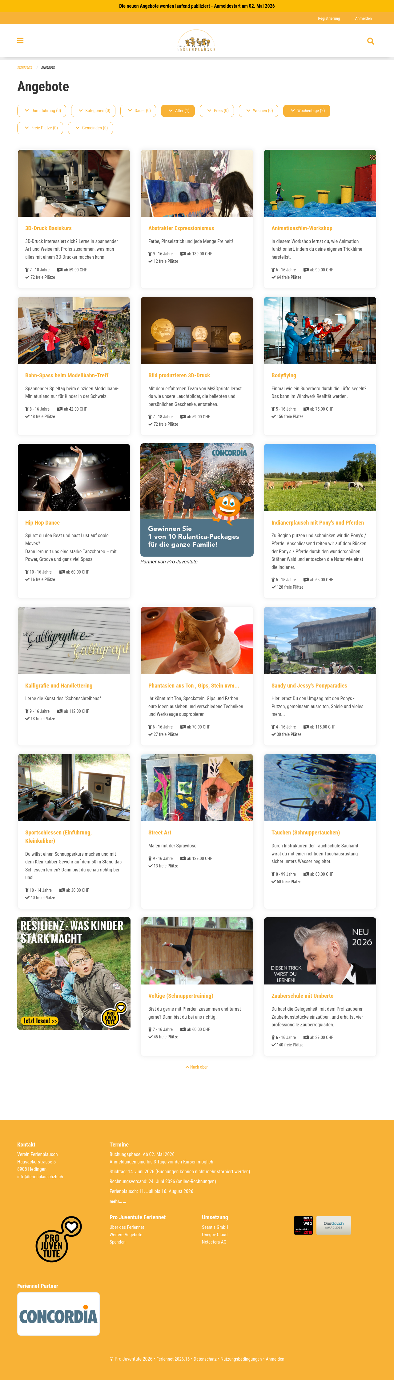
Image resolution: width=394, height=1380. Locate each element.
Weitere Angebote (127, 1234)
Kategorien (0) (94, 111)
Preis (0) (218, 111)
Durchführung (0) (43, 111)
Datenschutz (204, 1359)
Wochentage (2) (308, 111)
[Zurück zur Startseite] (197, 42)
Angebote (49, 68)
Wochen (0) (260, 111)
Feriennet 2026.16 (170, 1359)
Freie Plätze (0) (41, 128)
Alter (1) (179, 111)
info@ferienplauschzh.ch (41, 1176)
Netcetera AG (215, 1242)
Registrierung (327, 18)
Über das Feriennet (128, 1227)
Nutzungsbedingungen (242, 1359)
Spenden (118, 1242)
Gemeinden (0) (92, 128)
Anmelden (363, 18)
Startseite (25, 68)
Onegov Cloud (215, 1234)
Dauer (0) (139, 111)
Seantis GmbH (216, 1227)
